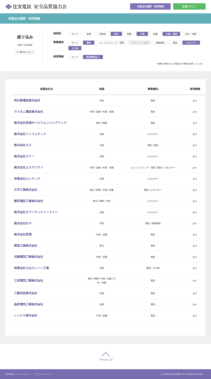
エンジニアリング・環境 (111, 42)
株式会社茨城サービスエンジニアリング (40, 122)
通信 (175, 42)
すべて (74, 34)
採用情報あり (93, 57)
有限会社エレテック (27, 178)
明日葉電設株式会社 (27, 100)
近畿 (155, 34)
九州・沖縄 (190, 34)
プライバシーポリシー (43, 374)
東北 (116, 34)
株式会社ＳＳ (23, 145)
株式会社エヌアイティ (28, 167)
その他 (74, 48)
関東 (129, 34)
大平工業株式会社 (25, 189)
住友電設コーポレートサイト (18, 374)
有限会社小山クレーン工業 (31, 268)
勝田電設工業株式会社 (28, 201)
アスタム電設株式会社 (28, 111)
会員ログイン (189, 6)
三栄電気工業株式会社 (28, 280)
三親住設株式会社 (25, 293)
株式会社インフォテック (30, 134)
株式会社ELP (22, 223)
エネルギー (191, 42)
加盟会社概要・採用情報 (150, 6)
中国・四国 (171, 34)
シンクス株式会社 (25, 315)
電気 (88, 42)
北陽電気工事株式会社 (28, 256)
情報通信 (160, 42)
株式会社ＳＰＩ (24, 156)
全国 (88, 34)
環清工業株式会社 (25, 245)
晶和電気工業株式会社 (28, 304)
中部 (142, 34)
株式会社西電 (23, 234)
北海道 (102, 34)
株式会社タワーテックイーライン (36, 212)
